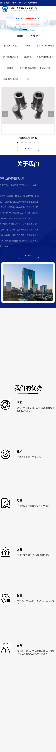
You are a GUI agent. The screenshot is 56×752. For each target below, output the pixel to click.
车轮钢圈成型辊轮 (45, 69)
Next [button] (53, 22)
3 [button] (32, 29)
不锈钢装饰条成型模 (27, 82)
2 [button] (29, 29)
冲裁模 (10, 80)
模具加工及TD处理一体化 (45, 60)
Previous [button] (3, 22)
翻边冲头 (28, 69)
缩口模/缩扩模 (10, 58)
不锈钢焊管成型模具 (10, 93)
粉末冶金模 (45, 80)
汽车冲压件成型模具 (10, 71)
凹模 (28, 58)
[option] (28, 22)
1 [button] (25, 29)
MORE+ (28, 256)
